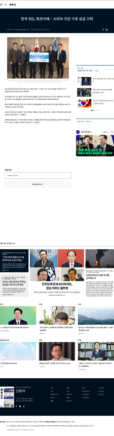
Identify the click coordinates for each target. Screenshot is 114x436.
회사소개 (9, 422)
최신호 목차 (86, 391)
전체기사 (69, 401)
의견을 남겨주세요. (12, 175)
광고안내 (101, 394)
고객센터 (35, 422)
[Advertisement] (33, 138)
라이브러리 (85, 394)
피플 (67, 398)
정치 (51, 388)
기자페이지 (85, 398)
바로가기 (105, 132)
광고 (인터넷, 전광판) (18, 422)
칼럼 (51, 401)
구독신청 (101, 391)
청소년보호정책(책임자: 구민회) (65, 422)
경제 (67, 388)
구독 (96, 71)
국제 (67, 391)
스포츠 (52, 398)
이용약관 (41, 422)
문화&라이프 (54, 394)
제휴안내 (28, 422)
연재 (83, 388)
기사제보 (101, 388)
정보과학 (69, 394)
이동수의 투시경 (84, 70)
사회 (51, 391)
